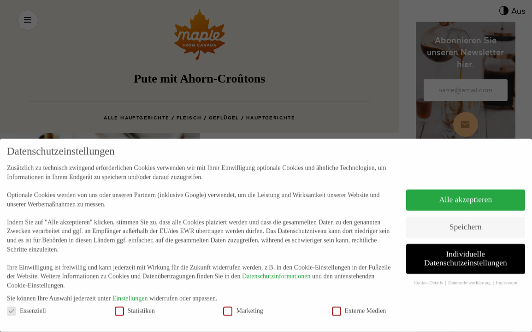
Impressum (507, 271)
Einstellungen (130, 287)
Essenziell (26, 299)
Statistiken (135, 299)
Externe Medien (359, 299)
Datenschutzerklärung (470, 271)
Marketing (243, 299)
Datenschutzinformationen (276, 265)
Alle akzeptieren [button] (465, 188)
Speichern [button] (465, 215)
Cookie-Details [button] (429, 271)
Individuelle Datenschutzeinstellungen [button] (465, 247)
